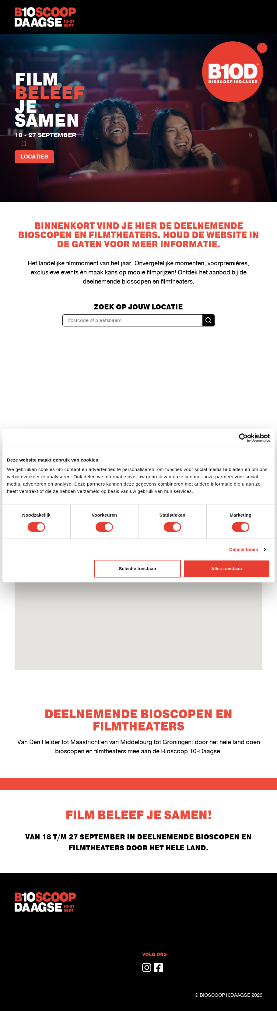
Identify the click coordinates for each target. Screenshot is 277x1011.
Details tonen (243, 549)
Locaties (34, 156)
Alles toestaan (226, 568)
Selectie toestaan (137, 568)
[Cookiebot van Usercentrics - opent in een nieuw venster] (243, 437)
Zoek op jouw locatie (138, 307)
